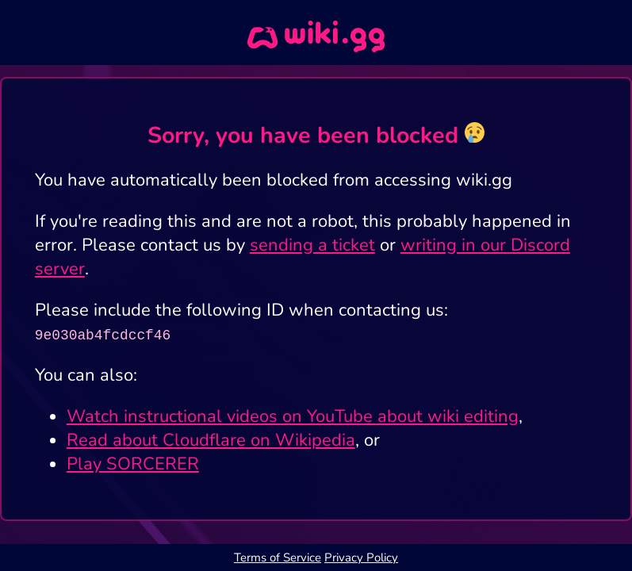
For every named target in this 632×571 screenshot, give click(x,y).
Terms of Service (277, 557)
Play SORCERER (133, 464)
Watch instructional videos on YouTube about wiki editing (293, 416)
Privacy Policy (361, 557)
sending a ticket (312, 245)
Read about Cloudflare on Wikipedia (211, 440)
